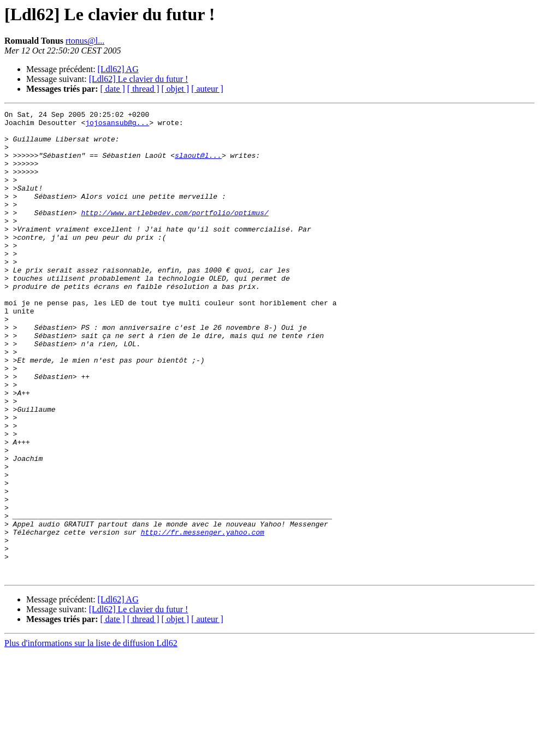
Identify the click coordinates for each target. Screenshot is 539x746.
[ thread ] (143, 88)
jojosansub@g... (117, 126)
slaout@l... (198, 165)
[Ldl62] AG (118, 69)
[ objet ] (175, 88)
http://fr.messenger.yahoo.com (202, 617)
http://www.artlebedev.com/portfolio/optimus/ (174, 234)
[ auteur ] (207, 88)
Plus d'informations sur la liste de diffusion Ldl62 (90, 736)
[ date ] (112, 88)
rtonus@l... (85, 40)
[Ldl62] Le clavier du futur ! (138, 79)
